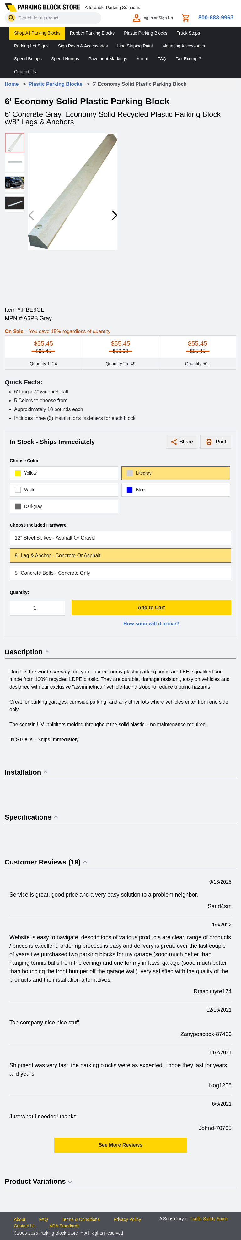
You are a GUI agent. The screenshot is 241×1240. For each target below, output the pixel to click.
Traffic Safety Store (208, 1218)
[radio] (64, 473)
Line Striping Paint (135, 45)
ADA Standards (64, 1225)
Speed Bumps (28, 58)
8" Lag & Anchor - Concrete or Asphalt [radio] (57, 555)
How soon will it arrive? (151, 623)
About (142, 58)
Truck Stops (188, 33)
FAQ (162, 58)
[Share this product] (181, 442)
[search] (11, 18)
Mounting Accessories (183, 45)
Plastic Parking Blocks (145, 33)
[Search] (11, 18)
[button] (114, 215)
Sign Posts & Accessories (83, 45)
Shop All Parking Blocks (37, 33)
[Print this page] (215, 442)
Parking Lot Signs (31, 45)
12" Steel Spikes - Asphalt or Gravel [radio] (55, 537)
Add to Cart (151, 607)
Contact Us (25, 71)
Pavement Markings (107, 58)
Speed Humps (65, 58)
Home (12, 84)
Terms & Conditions (81, 1219)
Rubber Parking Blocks (92, 33)
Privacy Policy (127, 1219)
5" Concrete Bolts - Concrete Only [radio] (52, 573)
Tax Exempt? (188, 58)
